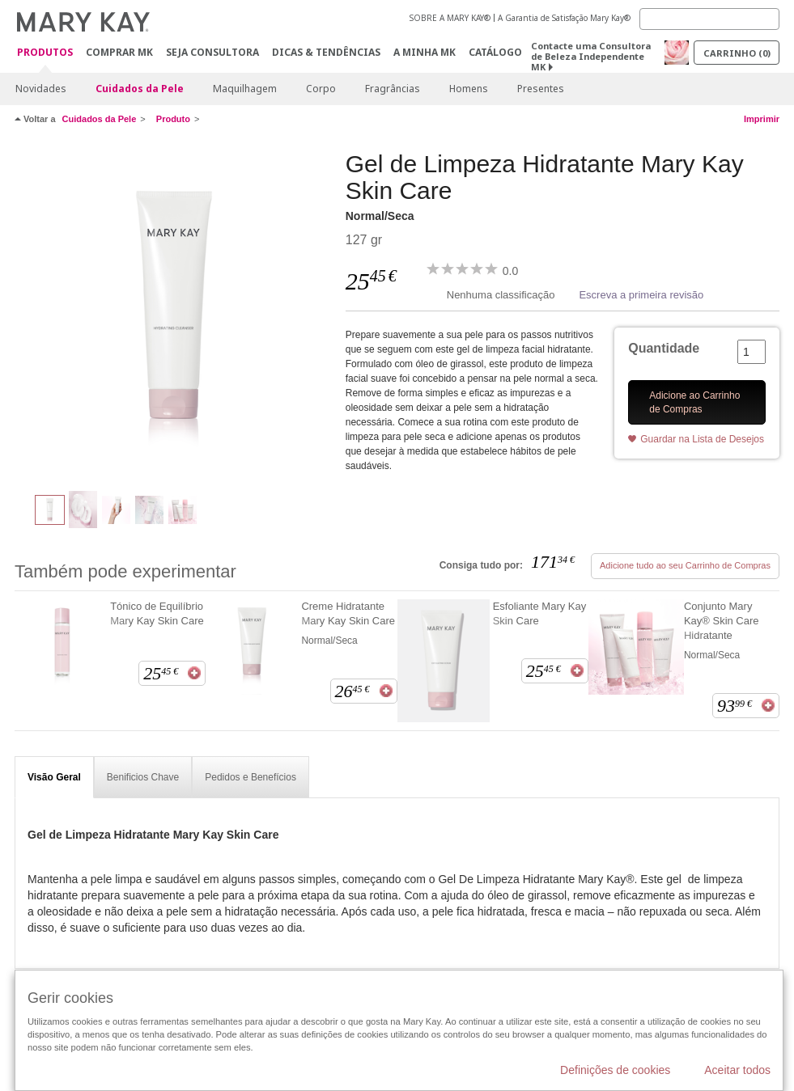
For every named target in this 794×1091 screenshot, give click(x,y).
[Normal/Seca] (174, 312)
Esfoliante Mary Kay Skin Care (540, 613)
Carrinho (737, 53)
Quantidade (663, 348)
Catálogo (495, 52)
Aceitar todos (737, 1070)
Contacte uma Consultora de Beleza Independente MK (591, 56)
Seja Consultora (212, 52)
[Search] (709, 19)
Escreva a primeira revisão (641, 295)
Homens (468, 88)
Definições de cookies (615, 1070)
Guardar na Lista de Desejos (702, 439)
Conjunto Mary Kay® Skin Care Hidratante (721, 620)
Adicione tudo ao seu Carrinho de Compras (685, 565)
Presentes (540, 88)
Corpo (321, 88)
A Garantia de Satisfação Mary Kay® (564, 17)
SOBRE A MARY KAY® (450, 17)
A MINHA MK (424, 52)
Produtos (45, 53)
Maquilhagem (245, 88)
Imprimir (761, 119)
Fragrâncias (392, 88)
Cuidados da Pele (140, 88)
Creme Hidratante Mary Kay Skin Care (348, 613)
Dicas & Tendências (326, 52)
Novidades (40, 88)
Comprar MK (119, 52)
